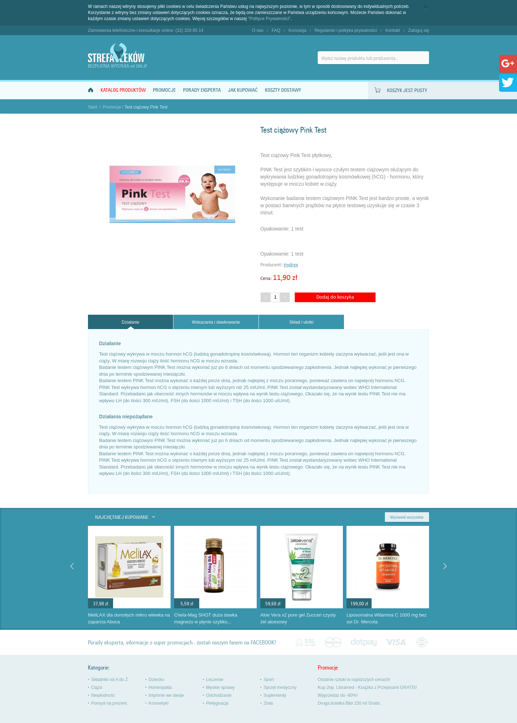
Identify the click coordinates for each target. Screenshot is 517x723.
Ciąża (96, 687)
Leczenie (214, 679)
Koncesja (297, 30)
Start (92, 107)
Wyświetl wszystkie (407, 517)
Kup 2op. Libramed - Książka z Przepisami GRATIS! (367, 687)
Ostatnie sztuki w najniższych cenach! (354, 679)
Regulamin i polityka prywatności (346, 30)
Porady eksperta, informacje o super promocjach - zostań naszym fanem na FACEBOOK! (182, 642)
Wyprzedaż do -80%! (338, 695)
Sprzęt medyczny (280, 687)
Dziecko (156, 679)
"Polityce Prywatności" (269, 18)
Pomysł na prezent (109, 703)
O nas (258, 30)
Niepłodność (103, 695)
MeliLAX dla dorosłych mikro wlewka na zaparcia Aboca (129, 618)
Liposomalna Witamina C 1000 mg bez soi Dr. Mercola (386, 618)
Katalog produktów (123, 90)
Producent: (272, 265)
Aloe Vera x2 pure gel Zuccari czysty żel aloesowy (298, 618)
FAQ (276, 30)
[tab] (130, 322)
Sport (269, 679)
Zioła (268, 703)
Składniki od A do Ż (109, 679)
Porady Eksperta (202, 90)
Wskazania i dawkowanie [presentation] (216, 322)
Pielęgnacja (217, 703)
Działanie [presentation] (130, 322)
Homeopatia (160, 687)
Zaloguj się (418, 30)
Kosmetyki (158, 703)
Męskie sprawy (220, 687)
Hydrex (291, 265)
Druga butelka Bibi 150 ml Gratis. (349, 703)
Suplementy (275, 695)
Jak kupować (243, 90)
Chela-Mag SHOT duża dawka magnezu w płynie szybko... (205, 618)
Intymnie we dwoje (166, 695)
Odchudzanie (219, 695)
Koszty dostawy (283, 90)
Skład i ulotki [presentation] (301, 322)
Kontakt (392, 30)
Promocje (164, 90)
